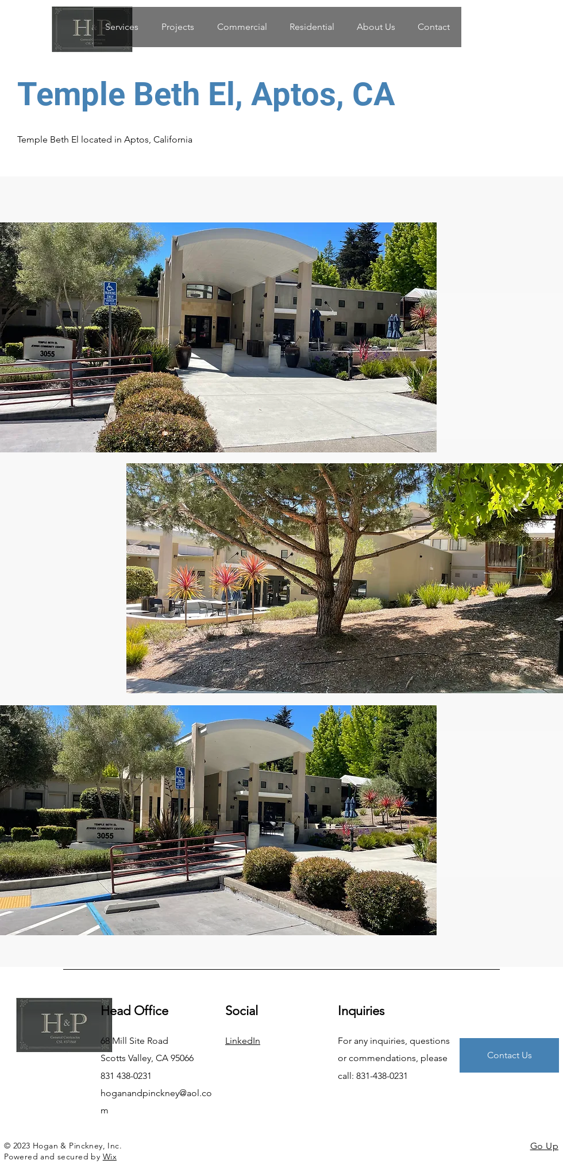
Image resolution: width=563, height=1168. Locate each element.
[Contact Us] (509, 1055)
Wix (110, 1156)
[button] (241, 27)
